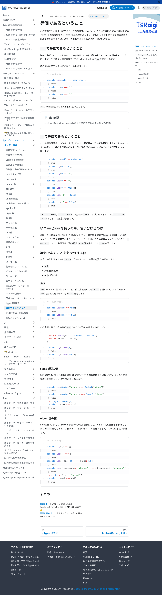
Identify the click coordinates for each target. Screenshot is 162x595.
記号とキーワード (55, 552)
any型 (9, 232)
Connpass (125, 556)
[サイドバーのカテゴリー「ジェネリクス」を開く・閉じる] (34, 374)
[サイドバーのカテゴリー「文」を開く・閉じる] (34, 322)
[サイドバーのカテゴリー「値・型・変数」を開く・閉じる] (34, 145)
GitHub (102, 7)
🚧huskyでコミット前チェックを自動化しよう (19, 134)
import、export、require (17, 356)
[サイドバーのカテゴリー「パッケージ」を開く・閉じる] (34, 388)
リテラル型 (11, 227)
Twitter (124, 565)
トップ (6, 15)
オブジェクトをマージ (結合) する (19, 409)
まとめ (138, 82)
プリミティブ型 (13, 174)
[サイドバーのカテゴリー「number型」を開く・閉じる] (34, 184)
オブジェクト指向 (13, 337)
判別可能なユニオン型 (16, 266)
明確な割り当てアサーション (20, 298)
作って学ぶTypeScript (13, 73)
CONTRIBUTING (91, 556)
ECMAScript (10, 58)
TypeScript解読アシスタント (61, 556)
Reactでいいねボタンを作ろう (19, 87)
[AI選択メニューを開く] (133, 7)
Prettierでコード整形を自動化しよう (19, 119)
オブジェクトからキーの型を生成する (19, 444)
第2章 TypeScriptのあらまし (25, 556)
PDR (85, 582)
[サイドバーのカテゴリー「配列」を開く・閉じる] (34, 247)
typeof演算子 (12, 303)
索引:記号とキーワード (14, 467)
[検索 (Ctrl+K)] (151, 8)
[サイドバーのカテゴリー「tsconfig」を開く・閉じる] (34, 378)
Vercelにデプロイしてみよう (18, 100)
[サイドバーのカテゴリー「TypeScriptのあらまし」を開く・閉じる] (34, 25)
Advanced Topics (12, 393)
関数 (6, 327)
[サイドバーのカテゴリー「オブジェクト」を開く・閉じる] (34, 237)
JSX (6, 341)
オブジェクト (12, 237)
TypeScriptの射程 (13, 63)
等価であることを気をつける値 (146, 64)
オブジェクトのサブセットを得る (19, 417)
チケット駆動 (89, 565)
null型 (9, 193)
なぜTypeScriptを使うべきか (18, 49)
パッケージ (9, 388)
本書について (9, 20)
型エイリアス (12, 276)
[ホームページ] (42, 16)
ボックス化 (11, 222)
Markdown (88, 578)
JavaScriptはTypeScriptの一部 (19, 34)
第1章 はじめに (18, 552)
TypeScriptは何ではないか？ (18, 68)
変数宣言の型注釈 (14, 154)
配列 (8, 247)
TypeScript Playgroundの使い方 (19, 477)
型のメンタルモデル (15, 317)
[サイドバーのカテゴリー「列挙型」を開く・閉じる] (34, 257)
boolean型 (11, 179)
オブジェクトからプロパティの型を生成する (19, 452)
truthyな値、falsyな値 (17, 312)
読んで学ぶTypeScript (13, 140)
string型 (10, 188)
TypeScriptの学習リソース (16, 472)
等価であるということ (16, 307)
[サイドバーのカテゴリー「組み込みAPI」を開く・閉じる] (34, 347)
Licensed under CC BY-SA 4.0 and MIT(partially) (97, 588)
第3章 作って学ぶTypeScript (25, 561)
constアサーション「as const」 (17, 287)
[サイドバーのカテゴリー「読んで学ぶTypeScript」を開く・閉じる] (34, 140)
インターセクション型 (16, 271)
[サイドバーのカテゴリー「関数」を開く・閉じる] (34, 327)
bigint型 (10, 213)
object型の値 (143, 78)
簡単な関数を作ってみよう (17, 83)
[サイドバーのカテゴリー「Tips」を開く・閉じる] (34, 398)
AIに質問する (120, 7)
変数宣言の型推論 (14, 164)
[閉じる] (159, 2)
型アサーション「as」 (17, 281)
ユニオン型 (11, 261)
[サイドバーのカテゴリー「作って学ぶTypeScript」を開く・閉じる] (34, 73)
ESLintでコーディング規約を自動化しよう (19, 126)
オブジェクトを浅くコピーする (19, 402)
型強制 (9, 218)
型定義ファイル (11, 383)
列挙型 (9, 256)
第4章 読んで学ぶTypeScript (25, 565)
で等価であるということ (147, 46)
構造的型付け (12, 242)
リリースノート (18, 573)
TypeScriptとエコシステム (17, 44)
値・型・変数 (10, 145)
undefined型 (12, 198)
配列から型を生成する (15, 457)
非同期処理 (9, 332)
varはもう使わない (15, 159)
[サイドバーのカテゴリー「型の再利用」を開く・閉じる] (34, 369)
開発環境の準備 (11, 78)
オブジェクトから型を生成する (19, 438)
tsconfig (8, 378)
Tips (5, 398)
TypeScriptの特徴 (13, 29)
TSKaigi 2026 (60, 2)
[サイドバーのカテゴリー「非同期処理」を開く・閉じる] (34, 332)
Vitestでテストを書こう (16, 105)
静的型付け (9, 54)
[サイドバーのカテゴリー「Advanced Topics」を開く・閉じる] (34, 393)
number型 (11, 184)
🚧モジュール (11, 351)
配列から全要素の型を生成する (19, 462)
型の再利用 (9, 369)
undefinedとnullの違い (17, 203)
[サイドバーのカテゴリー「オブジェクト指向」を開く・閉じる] (34, 337)
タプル (9, 251)
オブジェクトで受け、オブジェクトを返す (19, 424)
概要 (85, 552)
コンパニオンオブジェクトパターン (19, 432)
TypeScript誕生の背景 (15, 39)
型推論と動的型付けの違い (19, 169)
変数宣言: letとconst (16, 150)
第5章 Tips (16, 569)
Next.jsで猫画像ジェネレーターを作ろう (18, 94)
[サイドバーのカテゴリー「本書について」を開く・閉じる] (34, 20)
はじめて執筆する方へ (94, 561)
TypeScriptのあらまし (13, 24)
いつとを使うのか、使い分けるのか (146, 56)
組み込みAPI (10, 346)
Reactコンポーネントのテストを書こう (19, 111)
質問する (43, 504)
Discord (124, 561)
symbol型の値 (143, 74)
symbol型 (11, 208)
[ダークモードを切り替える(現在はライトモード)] (138, 8)
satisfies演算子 (13, 293)
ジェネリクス (10, 373)
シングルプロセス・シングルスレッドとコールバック (19, 363)
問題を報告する (46, 513)
